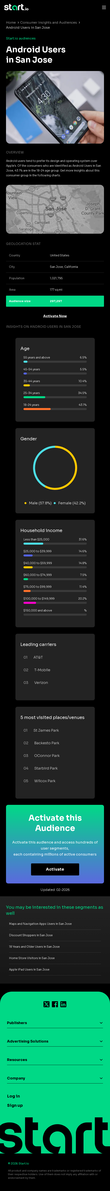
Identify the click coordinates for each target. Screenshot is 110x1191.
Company (16, 1078)
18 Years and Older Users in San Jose (34, 946)
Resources (17, 1060)
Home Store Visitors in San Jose (32, 958)
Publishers (17, 1023)
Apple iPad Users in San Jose (29, 969)
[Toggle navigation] (103, 7)
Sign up (15, 1105)
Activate (55, 869)
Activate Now (55, 316)
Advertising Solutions (27, 1041)
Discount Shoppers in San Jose (31, 935)
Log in (13, 1096)
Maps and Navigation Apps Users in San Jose (40, 924)
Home (11, 22)
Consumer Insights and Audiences (48, 22)
